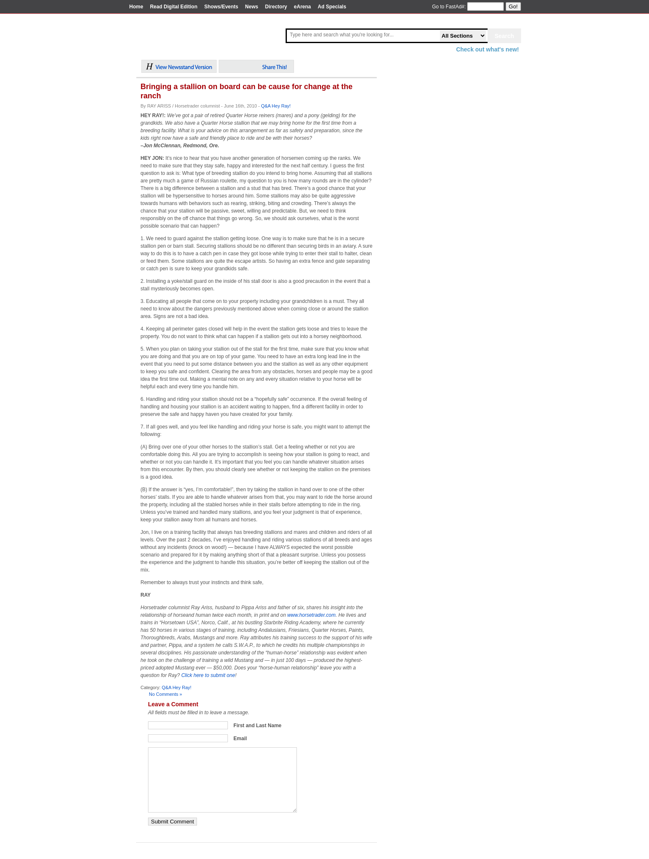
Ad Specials (332, 7)
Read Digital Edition (173, 7)
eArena (302, 7)
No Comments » (165, 694)
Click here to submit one (208, 675)
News (251, 7)
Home (136, 7)
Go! (513, 6)
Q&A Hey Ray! (276, 105)
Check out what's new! (487, 49)
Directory (276, 7)
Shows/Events (221, 7)
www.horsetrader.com (311, 615)
